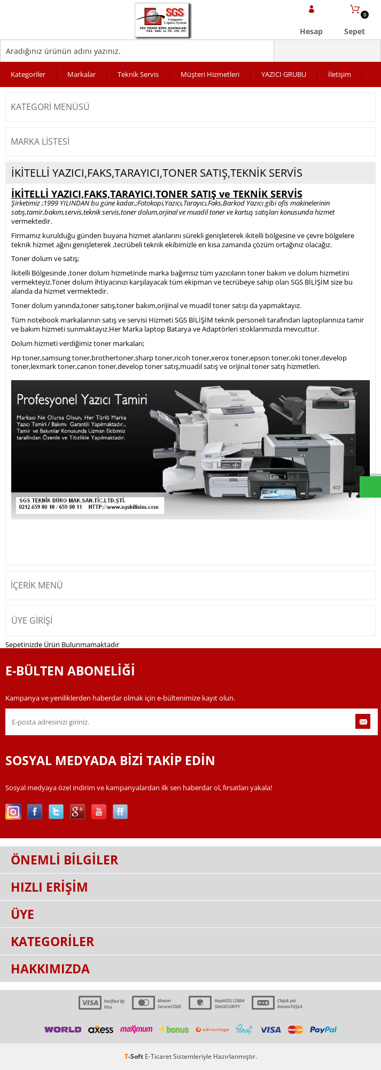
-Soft (135, 1056)
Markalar (81, 74)
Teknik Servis (138, 74)
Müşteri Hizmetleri (210, 74)
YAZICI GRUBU (283, 74)
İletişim (339, 74)
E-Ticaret (158, 1056)
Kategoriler (28, 74)
